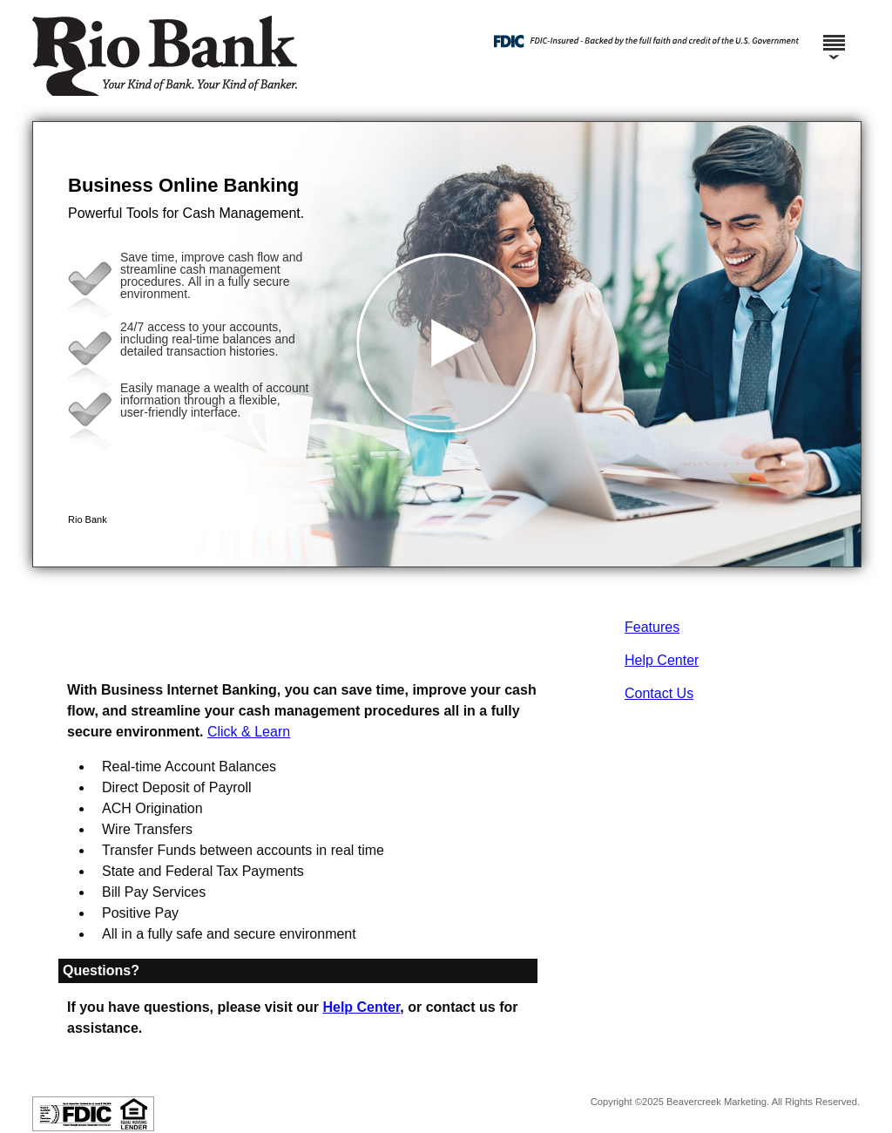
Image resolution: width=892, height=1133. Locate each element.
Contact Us (659, 693)
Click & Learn (248, 731)
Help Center (662, 660)
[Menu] (834, 35)
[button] (447, 344)
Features (652, 627)
